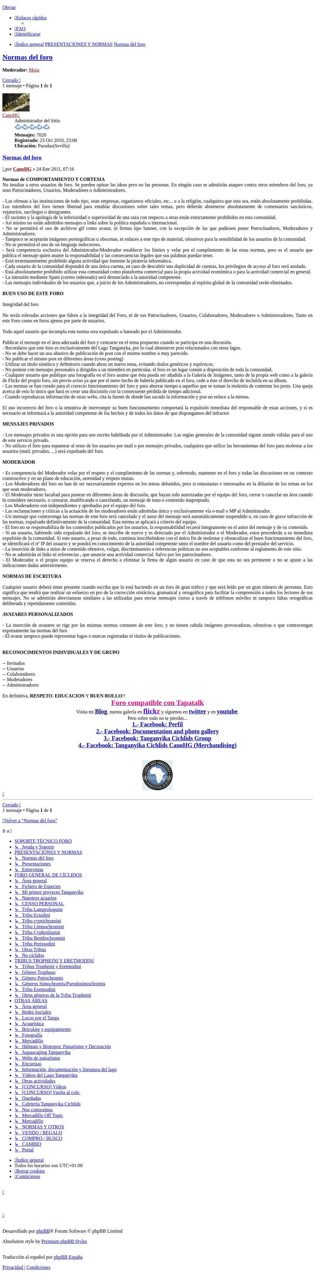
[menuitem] (20, 28)
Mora (34, 69)
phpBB (43, 1231)
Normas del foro (27, 57)
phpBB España (68, 1257)
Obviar (9, 7)
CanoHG (11, 115)
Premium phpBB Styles (64, 1241)
